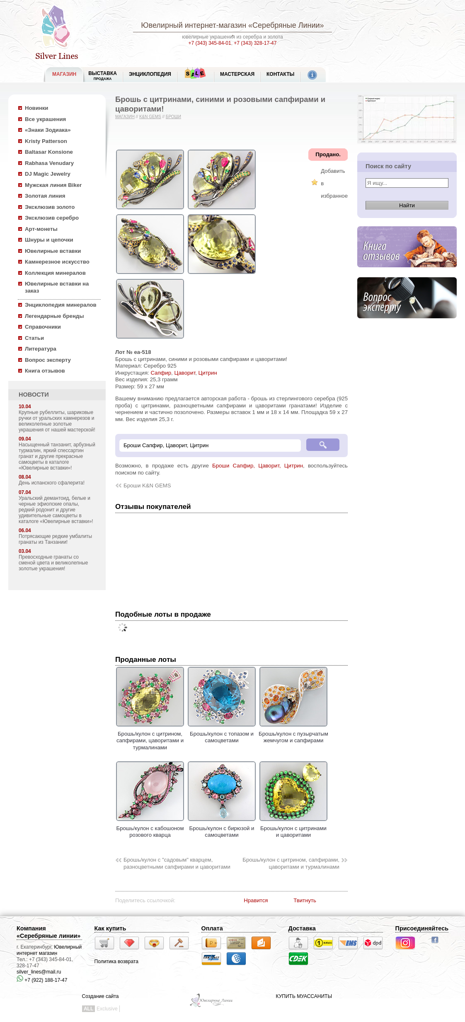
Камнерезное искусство (57, 262)
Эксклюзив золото (50, 207)
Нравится (256, 900)
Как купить (110, 928)
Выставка (102, 75)
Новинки (36, 108)
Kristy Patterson (46, 141)
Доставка (302, 928)
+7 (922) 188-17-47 (42, 980)
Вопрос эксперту (48, 360)
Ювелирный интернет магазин (49, 950)
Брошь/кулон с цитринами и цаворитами (293, 828)
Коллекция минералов (55, 273)
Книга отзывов (45, 371)
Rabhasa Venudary (49, 163)
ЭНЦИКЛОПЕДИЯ (150, 74)
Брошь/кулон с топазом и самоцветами (222, 733)
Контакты (280, 74)
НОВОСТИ (34, 394)
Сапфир (160, 373)
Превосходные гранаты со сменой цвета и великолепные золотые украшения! (53, 563)
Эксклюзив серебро (52, 218)
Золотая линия (45, 196)
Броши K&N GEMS (147, 485)
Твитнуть (304, 900)
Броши (173, 116)
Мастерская (237, 74)
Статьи (34, 338)
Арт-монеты (41, 229)
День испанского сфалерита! (52, 483)
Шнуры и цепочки (49, 240)
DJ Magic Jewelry (47, 174)
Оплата (212, 928)
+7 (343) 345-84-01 (210, 43)
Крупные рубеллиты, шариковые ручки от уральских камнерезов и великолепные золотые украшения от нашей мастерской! (57, 421)
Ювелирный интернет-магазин (193, 25)
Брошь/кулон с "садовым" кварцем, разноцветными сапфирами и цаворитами (177, 863)
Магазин (125, 116)
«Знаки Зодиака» (48, 130)
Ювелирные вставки (53, 251)
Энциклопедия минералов (61, 305)
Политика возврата (116, 961)
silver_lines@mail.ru (39, 972)
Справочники (43, 327)
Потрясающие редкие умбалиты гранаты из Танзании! (55, 539)
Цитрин (208, 373)
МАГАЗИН (64, 74)
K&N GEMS (150, 116)
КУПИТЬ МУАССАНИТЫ (304, 996)
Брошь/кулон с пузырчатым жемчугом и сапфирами (293, 733)
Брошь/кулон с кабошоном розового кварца (150, 828)
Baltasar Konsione (49, 152)
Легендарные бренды (54, 316)
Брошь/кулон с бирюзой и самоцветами (222, 828)
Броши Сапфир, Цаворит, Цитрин (257, 466)
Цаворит (184, 373)
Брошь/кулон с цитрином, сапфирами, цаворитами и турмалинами (150, 737)
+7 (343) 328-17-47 (255, 43)
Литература (40, 349)
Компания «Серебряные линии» (48, 932)
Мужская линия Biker (53, 185)
